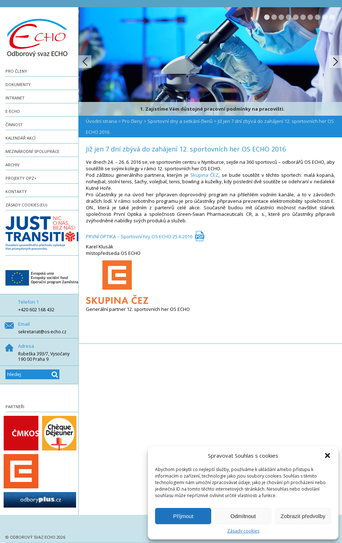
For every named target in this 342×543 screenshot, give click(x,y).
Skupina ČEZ (204, 175)
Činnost (14, 124)
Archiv (12, 164)
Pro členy (16, 71)
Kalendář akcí (20, 138)
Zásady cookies (243, 531)
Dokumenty (18, 84)
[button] (327, 455)
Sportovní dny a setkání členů (180, 121)
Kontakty (16, 191)
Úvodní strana (101, 121)
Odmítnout (243, 516)
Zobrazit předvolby (303, 516)
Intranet (15, 98)
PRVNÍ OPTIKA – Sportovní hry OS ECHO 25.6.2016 (139, 236)
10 (332, 17)
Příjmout (183, 516)
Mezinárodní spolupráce (32, 151)
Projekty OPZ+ (21, 178)
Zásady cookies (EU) (26, 205)
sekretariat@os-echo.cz (42, 332)
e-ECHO (12, 111)
